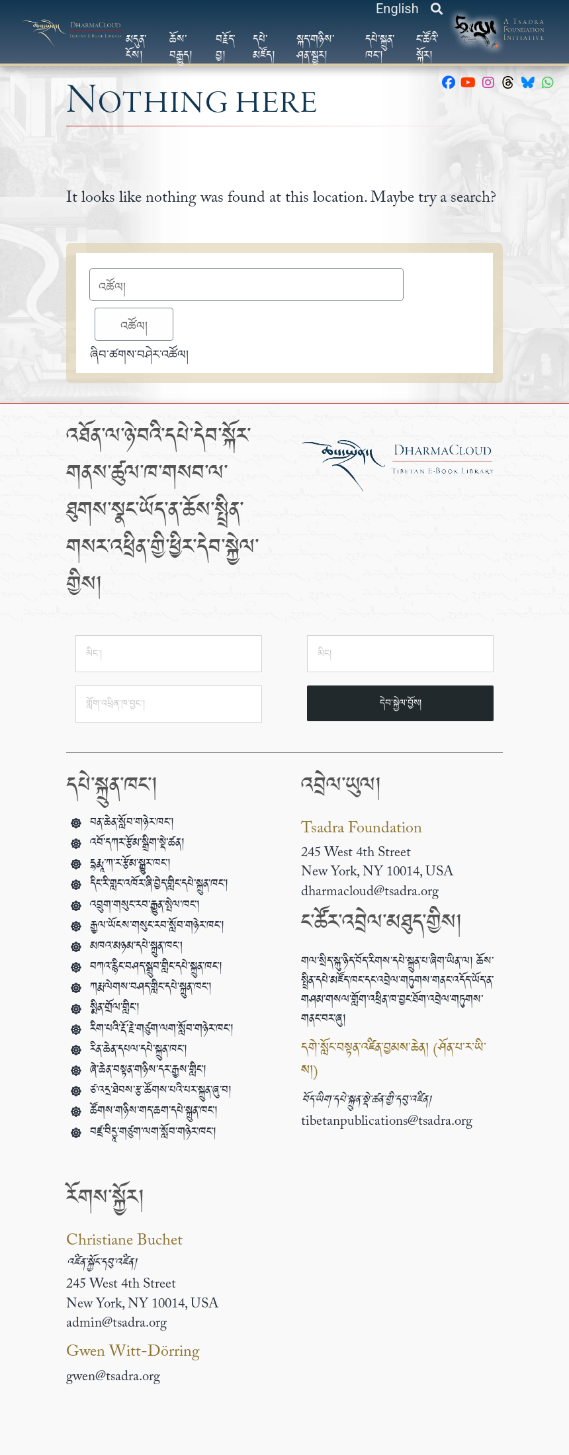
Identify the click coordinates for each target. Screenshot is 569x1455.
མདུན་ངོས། (136, 48)
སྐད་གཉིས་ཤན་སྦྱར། (315, 48)
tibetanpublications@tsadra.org (386, 1122)
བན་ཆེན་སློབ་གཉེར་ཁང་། (132, 825)
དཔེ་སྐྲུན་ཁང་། (379, 48)
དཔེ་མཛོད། (264, 48)
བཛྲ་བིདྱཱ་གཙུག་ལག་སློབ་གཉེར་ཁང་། (153, 1135)
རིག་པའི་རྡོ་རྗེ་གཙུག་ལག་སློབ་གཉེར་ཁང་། (162, 1032)
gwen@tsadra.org (113, 1377)
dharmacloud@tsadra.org (370, 892)
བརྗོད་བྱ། (225, 48)
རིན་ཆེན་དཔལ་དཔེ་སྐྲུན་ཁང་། (138, 1052)
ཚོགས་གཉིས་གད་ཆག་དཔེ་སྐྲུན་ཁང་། (154, 1114)
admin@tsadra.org (116, 1324)
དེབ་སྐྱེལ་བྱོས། (400, 702)
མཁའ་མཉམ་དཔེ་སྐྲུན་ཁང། (136, 949)
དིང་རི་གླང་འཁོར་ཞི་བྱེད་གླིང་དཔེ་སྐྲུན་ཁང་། (159, 887)
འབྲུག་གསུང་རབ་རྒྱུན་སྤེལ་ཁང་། (145, 908)
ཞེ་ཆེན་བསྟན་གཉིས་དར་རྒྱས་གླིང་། (148, 1073)
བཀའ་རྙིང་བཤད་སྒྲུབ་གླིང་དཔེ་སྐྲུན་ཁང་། (156, 970)
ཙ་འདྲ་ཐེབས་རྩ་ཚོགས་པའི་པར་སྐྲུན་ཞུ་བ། (161, 1093)
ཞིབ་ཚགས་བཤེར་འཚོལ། (139, 354)
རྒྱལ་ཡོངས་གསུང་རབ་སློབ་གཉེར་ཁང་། (157, 929)
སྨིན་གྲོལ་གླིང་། (115, 1011)
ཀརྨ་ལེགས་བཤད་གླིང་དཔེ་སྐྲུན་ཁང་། (151, 990)
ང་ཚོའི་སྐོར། (427, 48)
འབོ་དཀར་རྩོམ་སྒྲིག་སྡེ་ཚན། (137, 846)
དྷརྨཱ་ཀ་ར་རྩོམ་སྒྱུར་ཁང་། (130, 866)
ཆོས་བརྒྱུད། (181, 48)
